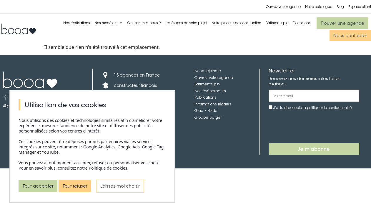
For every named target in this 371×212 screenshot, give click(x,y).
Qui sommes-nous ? (144, 23)
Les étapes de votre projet (186, 23)
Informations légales (212, 104)
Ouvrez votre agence (283, 6)
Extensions (302, 23)
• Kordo (210, 110)
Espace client (359, 6)
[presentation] (313, 126)
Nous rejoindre (207, 70)
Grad (198, 110)
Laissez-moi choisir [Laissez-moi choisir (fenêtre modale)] (120, 186)
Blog (340, 6)
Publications (205, 97)
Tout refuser (74, 186)
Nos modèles (108, 23)
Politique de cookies (108, 168)
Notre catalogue (318, 6)
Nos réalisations (76, 23)
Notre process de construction (236, 23)
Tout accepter (38, 186)
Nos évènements (210, 90)
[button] (342, 23)
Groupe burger (208, 117)
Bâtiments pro (277, 23)
